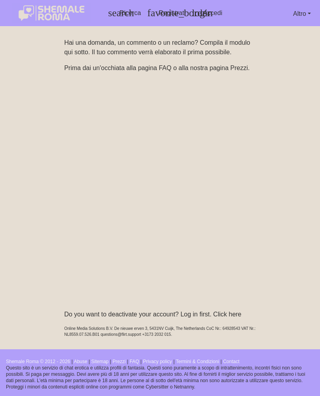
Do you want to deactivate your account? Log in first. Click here (152, 314)
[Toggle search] (124, 13)
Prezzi (239, 68)
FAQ (165, 68)
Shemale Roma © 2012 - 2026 (38, 361)
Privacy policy (157, 361)
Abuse (80, 361)
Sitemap (100, 361)
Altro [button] (299, 13)
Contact (231, 361)
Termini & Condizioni (197, 361)
